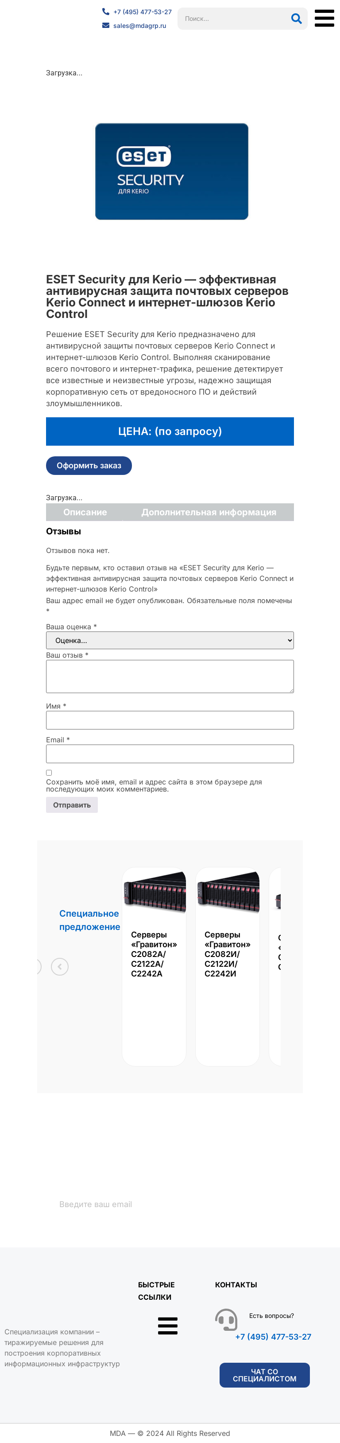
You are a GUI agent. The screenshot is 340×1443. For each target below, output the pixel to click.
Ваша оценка (71, 626)
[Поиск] (297, 19)
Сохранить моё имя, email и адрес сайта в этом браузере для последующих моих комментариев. (154, 785)
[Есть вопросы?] (226, 1320)
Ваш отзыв (67, 655)
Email (58, 739)
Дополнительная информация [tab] (209, 512)
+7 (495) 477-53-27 (273, 1337)
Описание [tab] (85, 512)
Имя (56, 706)
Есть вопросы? (271, 1316)
